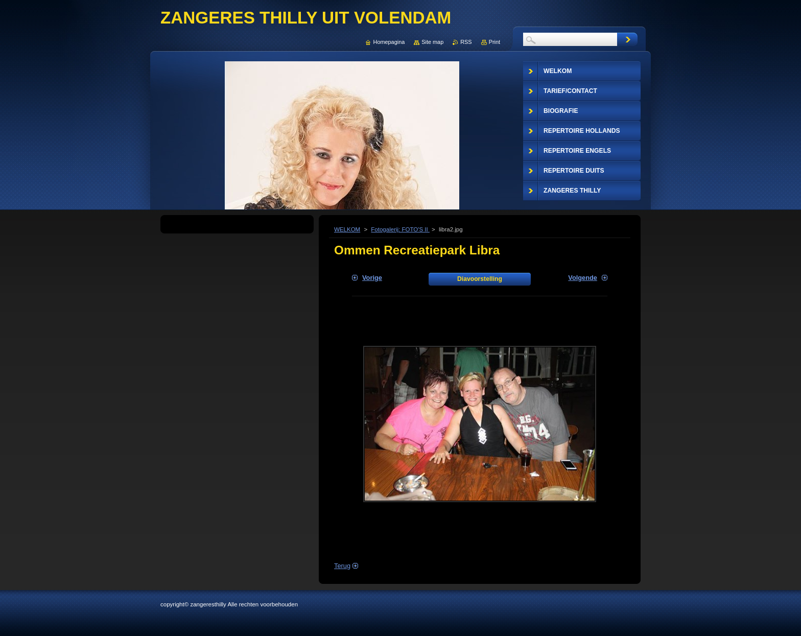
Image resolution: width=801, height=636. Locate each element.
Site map (432, 42)
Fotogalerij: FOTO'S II (400, 229)
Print (494, 42)
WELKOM (347, 229)
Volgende (582, 277)
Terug (342, 566)
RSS (466, 42)
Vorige (372, 277)
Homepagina (389, 42)
